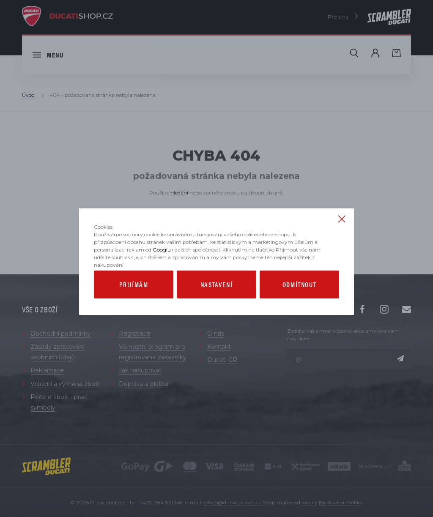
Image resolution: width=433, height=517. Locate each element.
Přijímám (133, 302)
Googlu (162, 268)
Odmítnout (299, 302)
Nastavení (216, 302)
